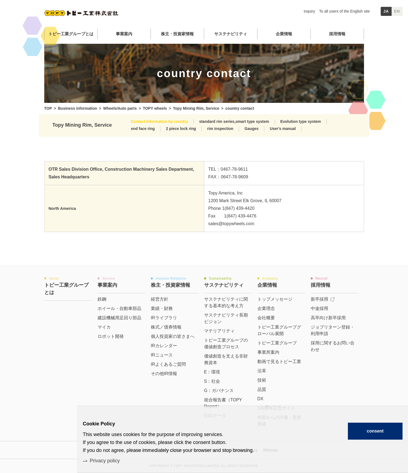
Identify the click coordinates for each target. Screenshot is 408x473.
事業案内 (124, 33)
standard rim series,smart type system (234, 121)
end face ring (143, 128)
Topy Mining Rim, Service (196, 108)
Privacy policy (105, 460)
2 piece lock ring (181, 128)
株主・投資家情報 (177, 33)
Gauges (252, 128)
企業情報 (284, 33)
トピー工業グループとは (70, 33)
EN (397, 11)
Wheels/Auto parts (120, 108)
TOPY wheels (155, 108)
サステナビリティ (230, 33)
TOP (48, 108)
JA (386, 11)
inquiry (309, 11)
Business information (77, 108)
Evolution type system (300, 121)
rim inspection (220, 128)
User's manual (283, 128)
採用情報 (337, 33)
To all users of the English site (344, 11)
